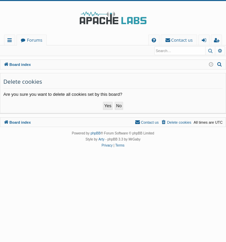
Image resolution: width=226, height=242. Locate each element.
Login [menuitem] (205, 41)
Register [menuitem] (218, 41)
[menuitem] (154, 40)
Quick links (11, 41)
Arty (102, 140)
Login (12, 50)
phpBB (95, 133)
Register (35, 50)
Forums (34, 40)
